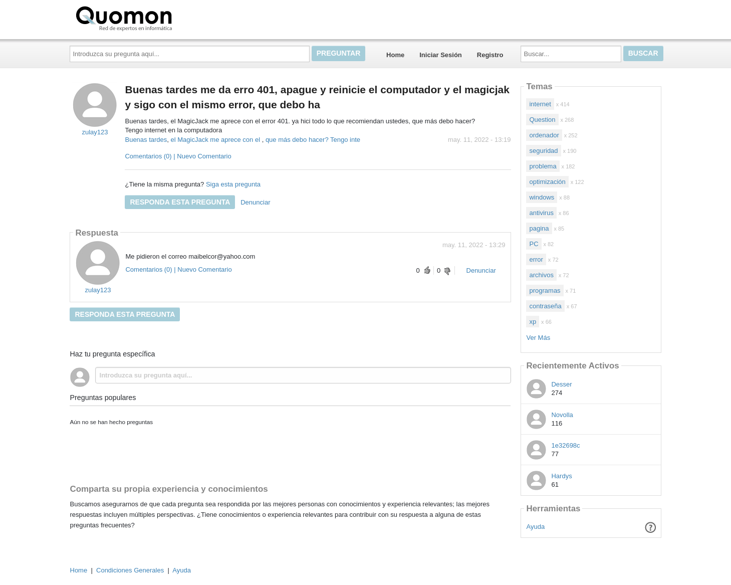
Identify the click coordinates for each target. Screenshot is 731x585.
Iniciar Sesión (440, 55)
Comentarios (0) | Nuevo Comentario (178, 156)
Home (395, 55)
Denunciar (255, 202)
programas (544, 290)
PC (533, 244)
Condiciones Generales (130, 570)
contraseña (545, 306)
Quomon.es (155, 17)
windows (541, 197)
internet (540, 104)
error (536, 259)
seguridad (543, 150)
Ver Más (538, 337)
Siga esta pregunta (233, 184)
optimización (547, 181)
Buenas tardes (146, 139)
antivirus (541, 213)
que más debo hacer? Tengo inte (313, 139)
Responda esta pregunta (180, 202)
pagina (539, 228)
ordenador (544, 135)
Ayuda (536, 526)
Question (542, 119)
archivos (541, 275)
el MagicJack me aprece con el (216, 139)
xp (532, 321)
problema (542, 166)
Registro (490, 55)
